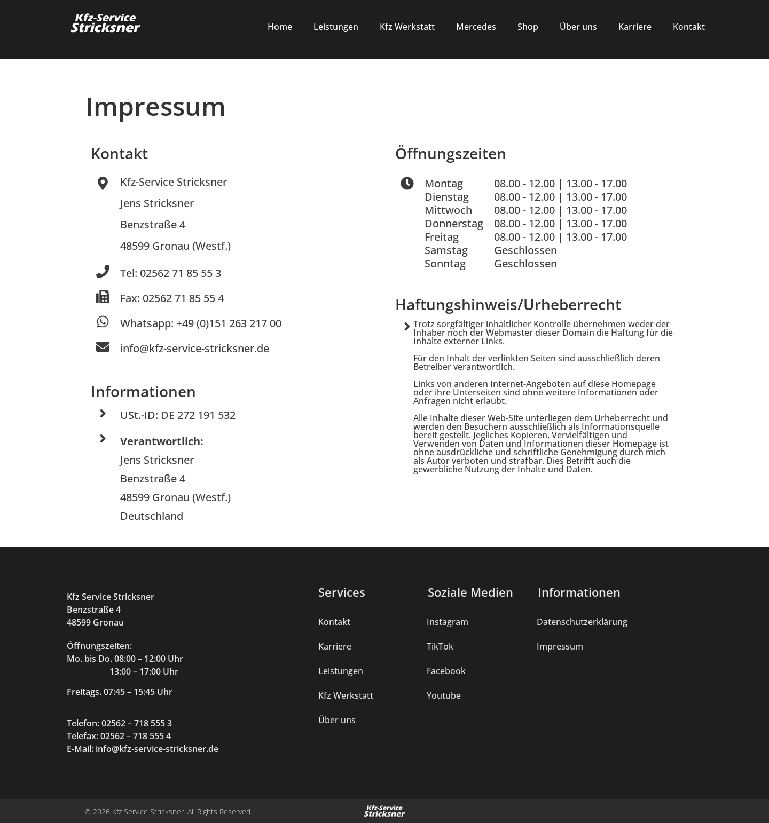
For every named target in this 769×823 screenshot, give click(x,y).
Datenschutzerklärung (582, 622)
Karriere (635, 27)
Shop (527, 27)
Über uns (578, 27)
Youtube (444, 695)
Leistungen (335, 27)
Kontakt (689, 27)
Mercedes (476, 27)
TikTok (440, 646)
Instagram (447, 622)
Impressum (560, 646)
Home (280, 27)
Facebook (446, 671)
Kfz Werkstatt (407, 27)
